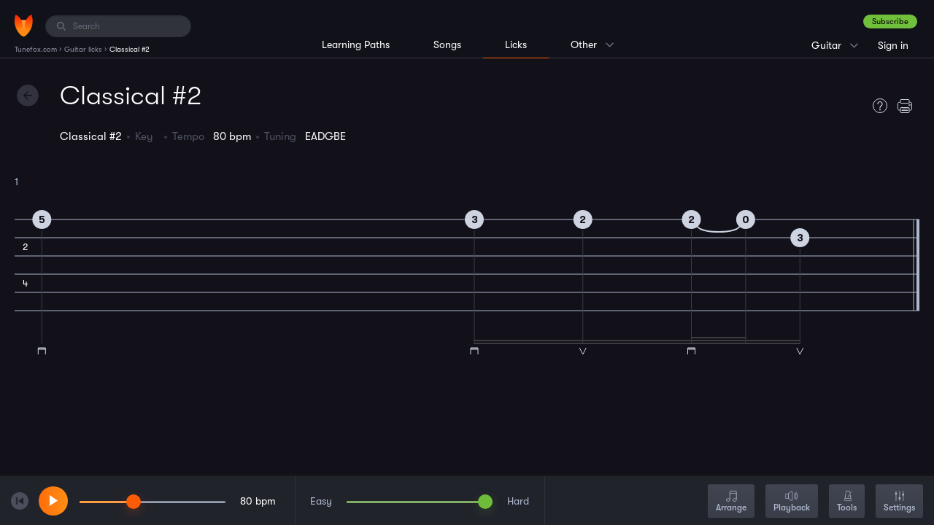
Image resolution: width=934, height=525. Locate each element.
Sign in (893, 45)
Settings (899, 502)
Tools (847, 502)
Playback (791, 502)
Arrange (731, 502)
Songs (447, 44)
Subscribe (890, 21)
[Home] (24, 25)
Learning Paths (356, 44)
